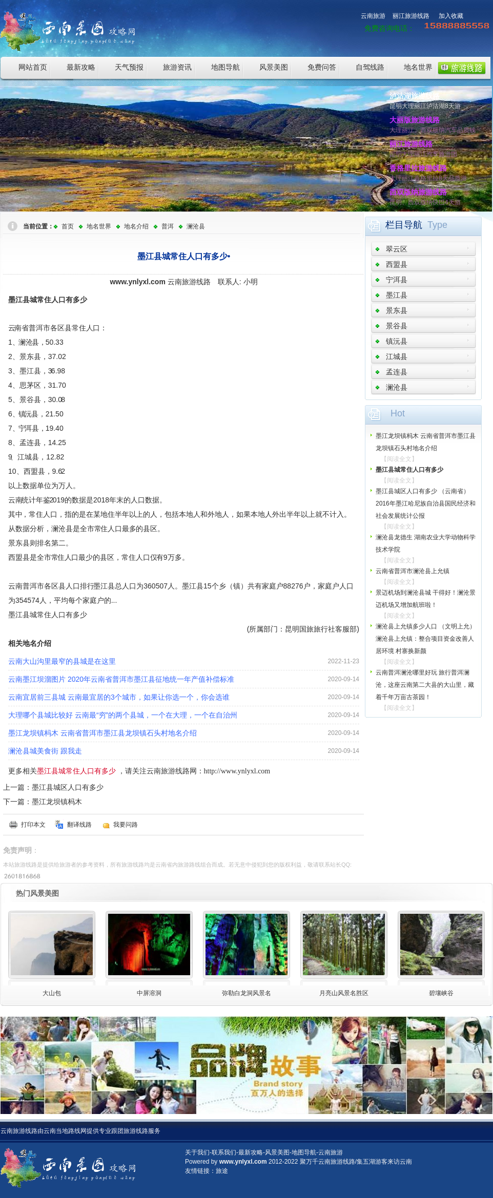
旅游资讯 (177, 67)
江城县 (396, 356)
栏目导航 (403, 225)
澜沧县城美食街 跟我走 (45, 751)
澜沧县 (196, 226)
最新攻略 (81, 67)
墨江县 (396, 295)
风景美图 (273, 67)
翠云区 (396, 249)
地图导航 (225, 67)
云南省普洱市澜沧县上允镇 (412, 571)
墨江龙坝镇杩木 (57, 801)
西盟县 (396, 264)
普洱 (167, 226)
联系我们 (224, 1152)
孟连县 (396, 372)
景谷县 (396, 326)
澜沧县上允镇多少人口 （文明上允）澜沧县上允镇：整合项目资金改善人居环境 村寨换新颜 (426, 639)
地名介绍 (136, 226)
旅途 (222, 1170)
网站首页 (32, 67)
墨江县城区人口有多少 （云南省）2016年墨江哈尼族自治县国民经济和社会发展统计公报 (426, 503)
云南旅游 (373, 15)
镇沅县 (396, 341)
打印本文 (33, 824)
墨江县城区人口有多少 (68, 787)
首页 (67, 226)
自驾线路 (370, 67)
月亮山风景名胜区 (343, 993)
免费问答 (321, 67)
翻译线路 (79, 824)
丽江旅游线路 (411, 15)
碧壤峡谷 (441, 993)
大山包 (52, 993)
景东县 (396, 310)
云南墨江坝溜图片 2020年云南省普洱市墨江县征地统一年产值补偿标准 (121, 679)
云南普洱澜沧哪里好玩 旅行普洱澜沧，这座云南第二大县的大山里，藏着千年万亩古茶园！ (425, 685)
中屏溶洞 (149, 993)
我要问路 (125, 824)
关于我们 (197, 1152)
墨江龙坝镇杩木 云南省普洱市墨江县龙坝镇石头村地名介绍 (102, 733)
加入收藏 (451, 15)
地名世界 (418, 67)
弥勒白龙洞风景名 (246, 993)
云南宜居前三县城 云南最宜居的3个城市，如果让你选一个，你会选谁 (119, 697)
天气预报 (129, 67)
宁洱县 (396, 280)
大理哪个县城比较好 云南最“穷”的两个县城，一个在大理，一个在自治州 (122, 715)
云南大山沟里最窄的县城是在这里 (62, 661)
